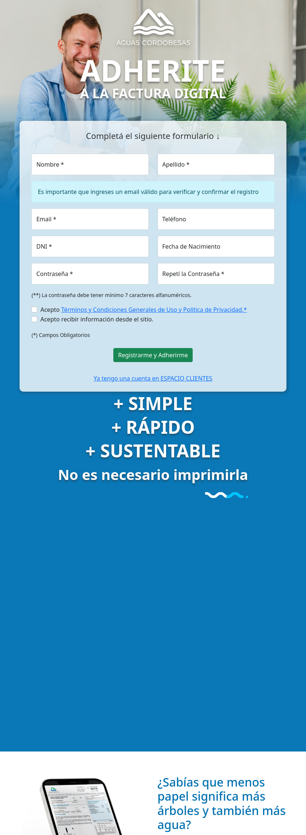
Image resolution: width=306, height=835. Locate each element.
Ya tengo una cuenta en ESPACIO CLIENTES (153, 378)
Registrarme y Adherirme (153, 355)
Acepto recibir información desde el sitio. (96, 319)
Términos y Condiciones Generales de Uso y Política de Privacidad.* (154, 310)
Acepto (143, 310)
